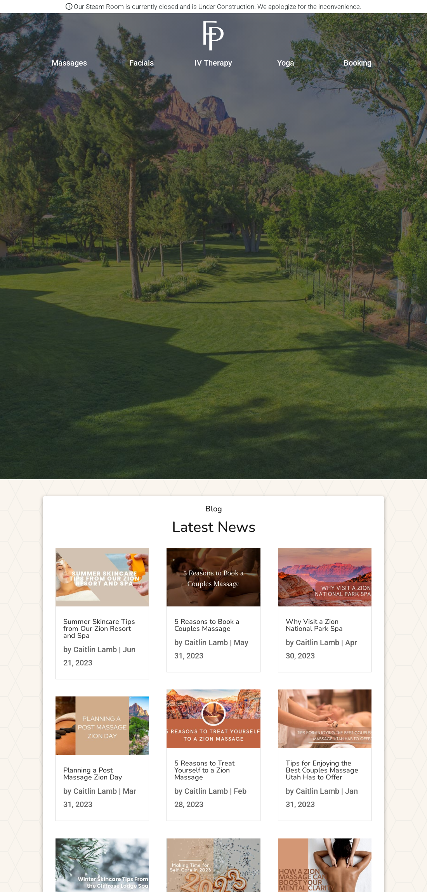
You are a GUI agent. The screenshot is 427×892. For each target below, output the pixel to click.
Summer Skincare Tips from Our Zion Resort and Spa (99, 628)
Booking (357, 63)
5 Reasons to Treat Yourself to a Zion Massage (204, 770)
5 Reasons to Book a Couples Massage (207, 625)
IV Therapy (213, 63)
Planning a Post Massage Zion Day (92, 774)
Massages (69, 63)
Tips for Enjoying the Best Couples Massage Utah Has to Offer (322, 770)
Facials (141, 63)
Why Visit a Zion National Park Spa (314, 625)
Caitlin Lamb (95, 649)
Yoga (285, 63)
